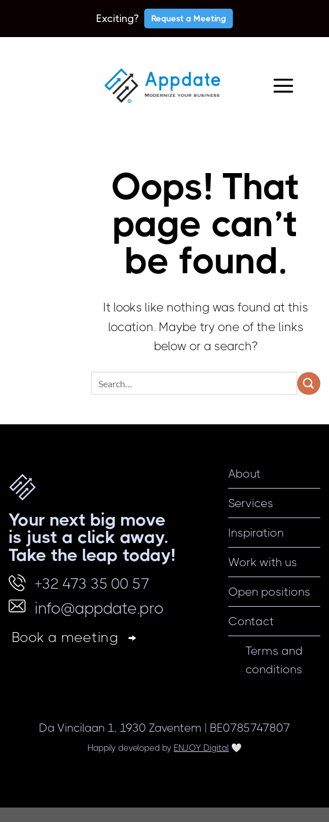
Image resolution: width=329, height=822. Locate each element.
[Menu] (283, 86)
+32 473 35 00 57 (92, 583)
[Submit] (308, 383)
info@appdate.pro (99, 608)
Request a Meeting (188, 18)
